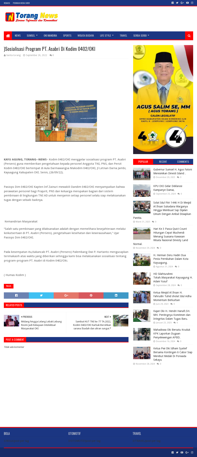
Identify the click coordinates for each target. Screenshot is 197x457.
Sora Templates (25, 452)
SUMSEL (31, 35)
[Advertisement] (163, 393)
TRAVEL (123, 35)
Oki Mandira (50, 35)
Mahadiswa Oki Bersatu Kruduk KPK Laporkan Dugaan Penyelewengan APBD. (171, 333)
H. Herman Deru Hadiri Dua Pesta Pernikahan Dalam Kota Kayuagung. (170, 259)
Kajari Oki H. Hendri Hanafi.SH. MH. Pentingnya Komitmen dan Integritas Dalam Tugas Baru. (171, 314)
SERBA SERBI (140, 35)
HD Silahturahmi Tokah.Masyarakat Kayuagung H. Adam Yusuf (173, 277)
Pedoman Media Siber (21, 3)
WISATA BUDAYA (86, 35)
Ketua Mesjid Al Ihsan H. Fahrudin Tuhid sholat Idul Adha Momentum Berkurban (172, 296)
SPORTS (67, 35)
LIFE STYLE (105, 35)
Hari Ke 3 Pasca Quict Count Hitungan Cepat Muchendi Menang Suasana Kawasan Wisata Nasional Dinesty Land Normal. (160, 236)
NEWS (18, 35)
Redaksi (7, 3)
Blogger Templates (47, 452)
